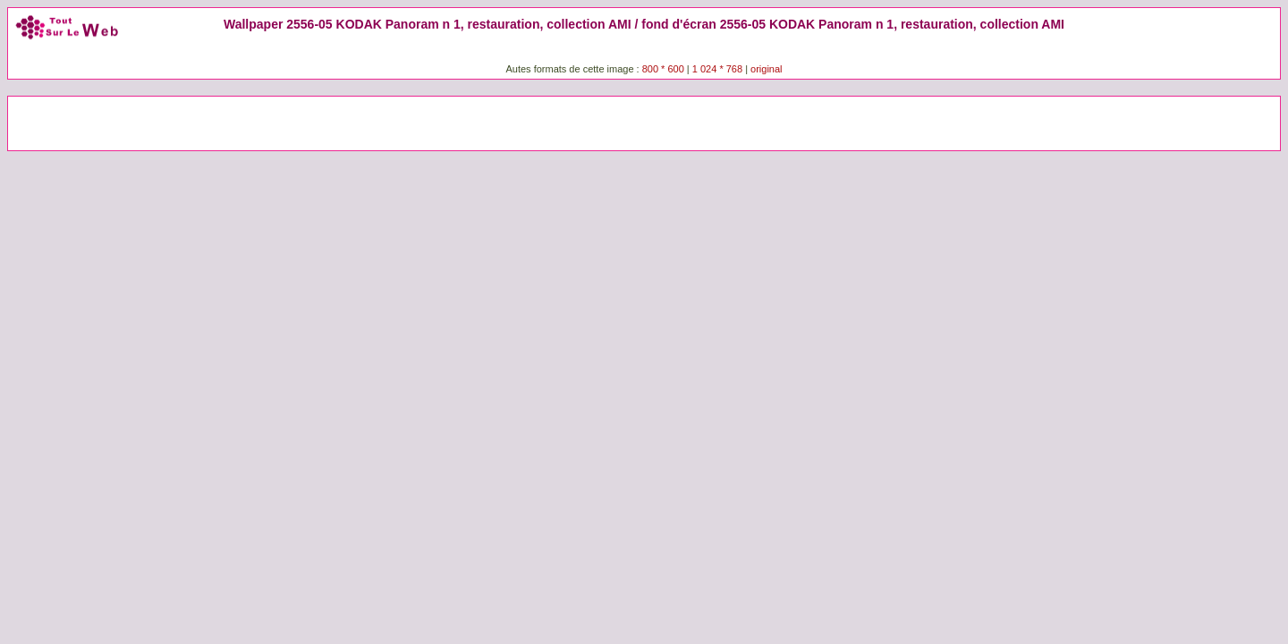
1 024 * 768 (718, 69)
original (766, 69)
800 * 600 (663, 69)
